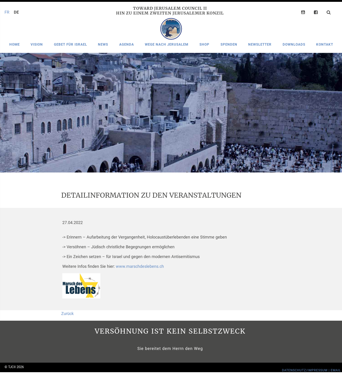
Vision (37, 44)
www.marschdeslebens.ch (140, 266)
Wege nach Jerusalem (166, 44)
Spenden (229, 44)
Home (14, 44)
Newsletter (260, 44)
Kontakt (324, 44)
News (103, 44)
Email (336, 370)
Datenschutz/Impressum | (306, 370)
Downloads (294, 44)
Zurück (67, 313)
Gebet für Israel (70, 44)
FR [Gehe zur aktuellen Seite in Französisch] (7, 12)
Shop (204, 44)
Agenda (126, 44)
